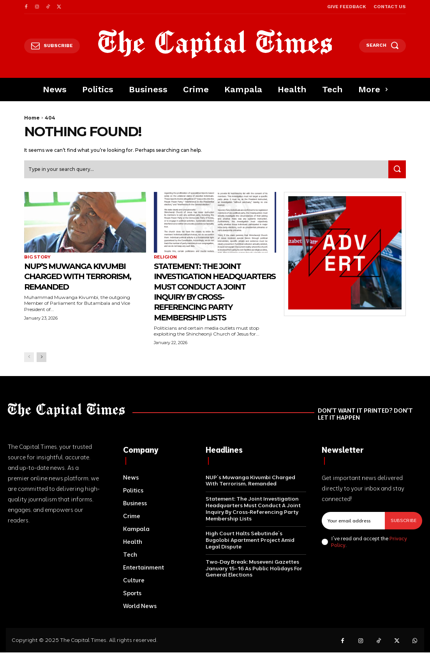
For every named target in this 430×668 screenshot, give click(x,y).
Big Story (37, 257)
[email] (353, 520)
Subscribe (403, 521)
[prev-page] (29, 358)
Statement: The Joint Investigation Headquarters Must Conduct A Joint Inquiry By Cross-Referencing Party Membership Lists (214, 292)
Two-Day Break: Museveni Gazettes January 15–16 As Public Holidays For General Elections (254, 569)
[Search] (396, 170)
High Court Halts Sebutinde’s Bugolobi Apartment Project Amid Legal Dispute (250, 541)
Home (32, 118)
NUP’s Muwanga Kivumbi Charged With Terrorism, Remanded (84, 277)
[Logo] (215, 44)
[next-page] (41, 358)
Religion (165, 257)
